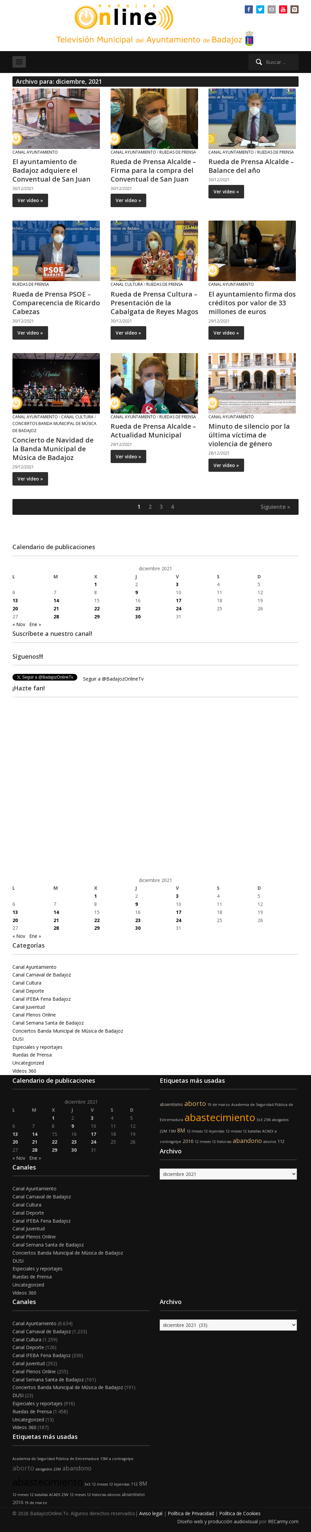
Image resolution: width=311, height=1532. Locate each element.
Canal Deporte (28, 991)
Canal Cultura (127, 284)
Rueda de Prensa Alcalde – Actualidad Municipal (153, 430)
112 (280, 1141)
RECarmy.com (283, 1521)
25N (267, 1119)
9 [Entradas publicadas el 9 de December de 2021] (136, 592)
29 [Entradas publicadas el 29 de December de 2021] (97, 616)
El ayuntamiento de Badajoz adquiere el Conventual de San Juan (51, 170)
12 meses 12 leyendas (205, 1131)
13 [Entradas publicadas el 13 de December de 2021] (15, 600)
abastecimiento (220, 1117)
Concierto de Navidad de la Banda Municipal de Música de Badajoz (52, 448)
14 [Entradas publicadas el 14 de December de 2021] (56, 600)
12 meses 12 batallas (243, 1131)
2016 (188, 1141)
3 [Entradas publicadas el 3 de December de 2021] (177, 584)
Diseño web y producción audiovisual (217, 1521)
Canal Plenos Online (34, 1014)
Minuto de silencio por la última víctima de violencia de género (249, 435)
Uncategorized (28, 1063)
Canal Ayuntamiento (35, 152)
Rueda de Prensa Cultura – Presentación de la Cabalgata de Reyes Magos (154, 303)
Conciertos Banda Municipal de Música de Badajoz (67, 1031)
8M (181, 1130)
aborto (195, 1103)
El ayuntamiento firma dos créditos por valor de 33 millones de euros (252, 303)
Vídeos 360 (24, 1071)
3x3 (260, 1119)
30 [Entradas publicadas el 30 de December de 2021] (138, 616)
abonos (269, 1141)
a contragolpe (121, 1458)
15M (172, 1131)
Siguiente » (275, 506)
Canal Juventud (28, 1007)
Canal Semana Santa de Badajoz (48, 1023)
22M (163, 1131)
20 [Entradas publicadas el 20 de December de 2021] (15, 608)
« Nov (18, 624)
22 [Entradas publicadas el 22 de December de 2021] (97, 608)
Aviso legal (150, 1513)
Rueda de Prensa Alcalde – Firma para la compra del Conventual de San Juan (153, 170)
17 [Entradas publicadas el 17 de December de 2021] (178, 600)
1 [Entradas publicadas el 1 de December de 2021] (95, 584)
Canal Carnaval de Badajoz (41, 974)
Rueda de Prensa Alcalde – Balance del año (251, 166)
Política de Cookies (240, 1513)
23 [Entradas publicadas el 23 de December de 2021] (138, 608)
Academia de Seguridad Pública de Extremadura (55, 1458)
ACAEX (267, 1131)
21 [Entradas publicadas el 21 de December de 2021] (56, 608)
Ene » (35, 624)
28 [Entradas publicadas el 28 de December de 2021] (56, 616)
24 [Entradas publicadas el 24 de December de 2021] (178, 608)
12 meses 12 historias (213, 1141)
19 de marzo (218, 1104)
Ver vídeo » (30, 200)
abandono (247, 1141)
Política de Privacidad (191, 1513)
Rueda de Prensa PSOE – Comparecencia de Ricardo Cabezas (56, 303)
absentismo (171, 1104)
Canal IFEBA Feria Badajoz (41, 999)
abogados (280, 1119)
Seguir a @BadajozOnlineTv (113, 679)
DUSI (18, 1039)
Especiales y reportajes (37, 1047)
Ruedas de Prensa (177, 152)
